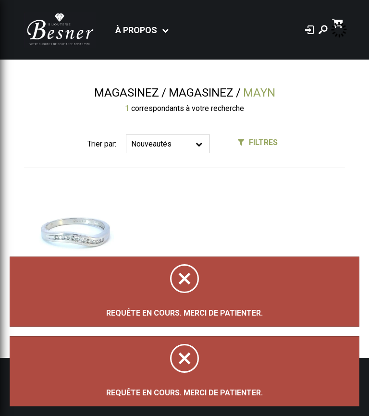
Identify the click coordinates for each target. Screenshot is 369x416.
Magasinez (126, 92)
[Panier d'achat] (338, 22)
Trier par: (101, 143)
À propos (136, 30)
